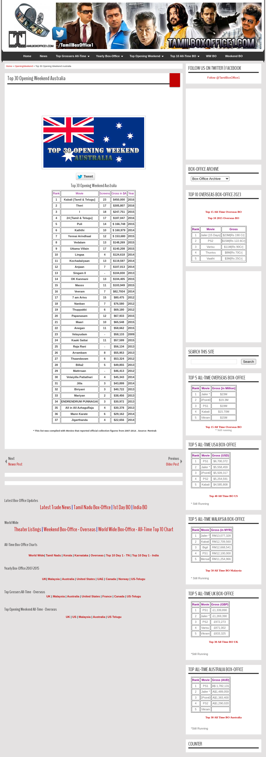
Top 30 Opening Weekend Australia (36, 78)
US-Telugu (138, 579)
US (74, 616)
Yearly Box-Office (108, 56)
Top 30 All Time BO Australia (223, 717)
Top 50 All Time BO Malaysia (223, 570)
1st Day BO (122, 507)
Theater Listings (27, 529)
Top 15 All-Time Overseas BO (223, 211)
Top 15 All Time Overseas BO (223, 426)
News (43, 56)
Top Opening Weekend (145, 56)
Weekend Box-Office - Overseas (70, 529)
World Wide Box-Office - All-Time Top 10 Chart (135, 529)
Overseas (97, 555)
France (107, 596)
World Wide (36, 555)
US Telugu (115, 616)
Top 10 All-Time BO (183, 56)
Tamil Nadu (53, 555)
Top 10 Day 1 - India (145, 555)
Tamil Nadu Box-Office (92, 507)
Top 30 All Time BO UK (223, 641)
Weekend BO (234, 56)
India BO (140, 507)
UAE (100, 579)
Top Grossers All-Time (71, 56)
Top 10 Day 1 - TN (118, 555)
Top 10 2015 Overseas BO (223, 218)
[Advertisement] (101, 100)
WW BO (211, 56)
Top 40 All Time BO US (223, 495)
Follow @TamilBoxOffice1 (223, 77)
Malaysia (54, 579)
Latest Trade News (55, 507)
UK (44, 579)
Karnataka (81, 555)
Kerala (67, 555)
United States (86, 579)
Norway (123, 579)
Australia (68, 579)
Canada (111, 579)
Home (27, 56)
